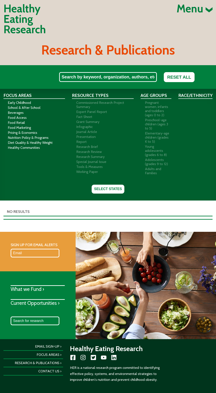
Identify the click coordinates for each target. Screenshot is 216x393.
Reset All (179, 77)
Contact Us (48, 371)
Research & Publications (37, 363)
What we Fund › (27, 289)
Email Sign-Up (47, 346)
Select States (108, 189)
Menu (195, 8)
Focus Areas (48, 355)
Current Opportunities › (35, 303)
